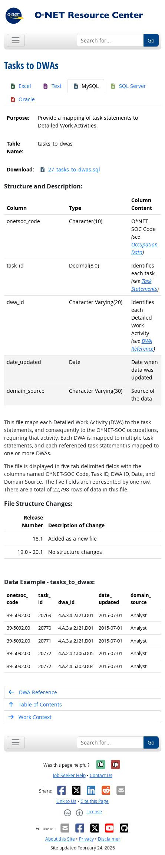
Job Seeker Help (69, 775)
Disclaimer (109, 839)
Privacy (86, 839)
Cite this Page (94, 801)
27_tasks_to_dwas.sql (69, 169)
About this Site (60, 839)
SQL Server (128, 85)
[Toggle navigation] (16, 40)
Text (52, 85)
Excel (21, 85)
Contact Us (101, 775)
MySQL (86, 85)
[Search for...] (110, 40)
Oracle (22, 99)
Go (151, 40)
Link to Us (66, 801)
